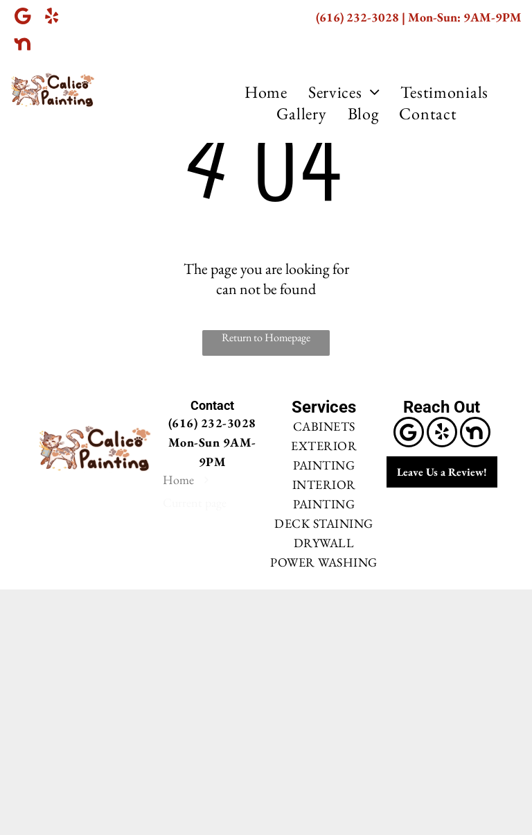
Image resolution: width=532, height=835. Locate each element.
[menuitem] (266, 92)
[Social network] (22, 45)
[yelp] (51, 17)
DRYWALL (324, 543)
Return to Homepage (266, 337)
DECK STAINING (323, 523)
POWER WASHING (324, 562)
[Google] (22, 17)
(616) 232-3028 (357, 17)
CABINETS (324, 426)
